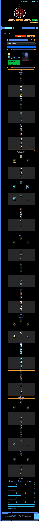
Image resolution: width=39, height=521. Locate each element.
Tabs (21, 47)
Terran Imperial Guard (22, 515)
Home (29, 20)
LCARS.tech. (30, 516)
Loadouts (9, 43)
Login (13, 20)
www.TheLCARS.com (20, 516)
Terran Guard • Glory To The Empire (29, 1)
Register (35, 22)
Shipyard (9, 33)
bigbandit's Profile (21, 36)
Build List (32, 36)
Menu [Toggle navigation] (36, 20)
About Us (20, 20)
